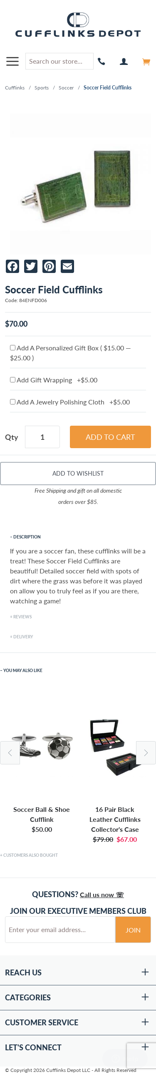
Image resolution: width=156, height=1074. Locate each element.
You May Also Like (22, 670)
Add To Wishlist (78, 473)
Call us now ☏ (102, 894)
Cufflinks (15, 87)
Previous (10, 752)
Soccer (66, 87)
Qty (11, 437)
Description (27, 536)
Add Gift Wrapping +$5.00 (53, 380)
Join (133, 930)
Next (146, 752)
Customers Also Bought (30, 855)
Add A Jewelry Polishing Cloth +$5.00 (70, 402)
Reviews (22, 616)
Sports (42, 87)
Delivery (23, 636)
